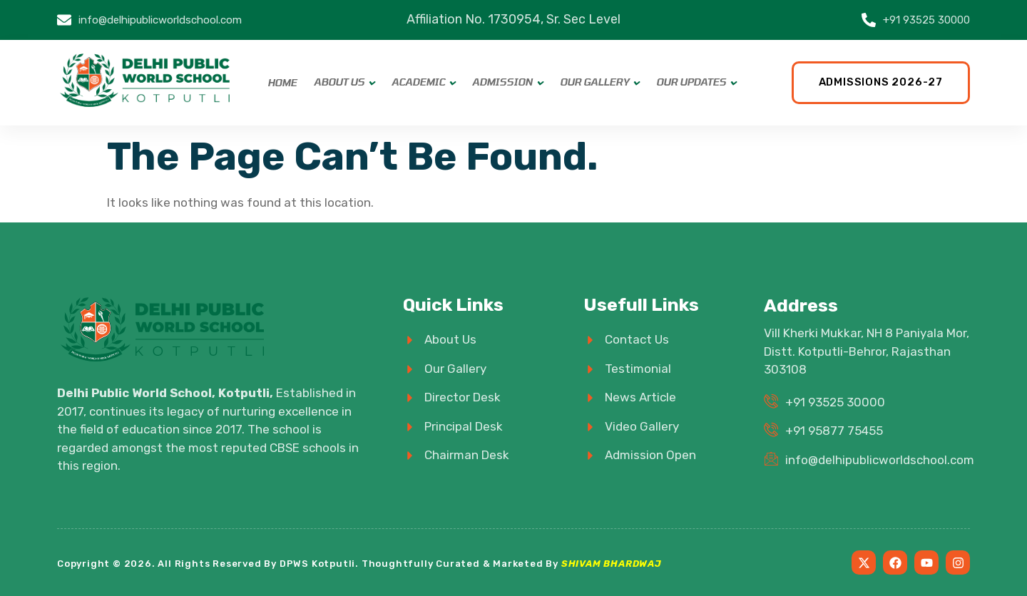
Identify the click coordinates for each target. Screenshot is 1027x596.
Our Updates (691, 82)
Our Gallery (594, 82)
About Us (339, 82)
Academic (418, 82)
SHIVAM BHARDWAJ (611, 563)
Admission (502, 82)
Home (282, 82)
